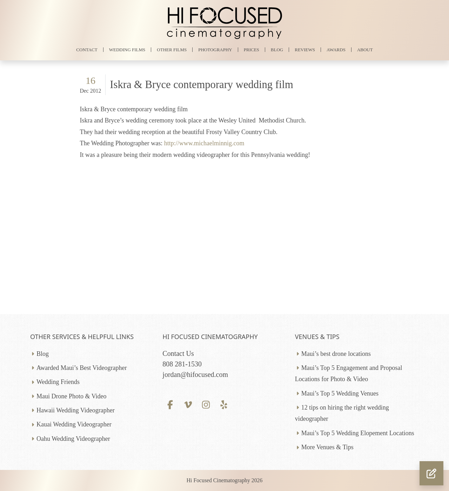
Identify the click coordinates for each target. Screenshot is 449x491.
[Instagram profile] (206, 404)
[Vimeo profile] (188, 404)
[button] (431, 473)
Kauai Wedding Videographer (74, 424)
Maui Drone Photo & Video (71, 396)
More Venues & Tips (327, 447)
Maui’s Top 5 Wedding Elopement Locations (357, 433)
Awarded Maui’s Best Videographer (81, 367)
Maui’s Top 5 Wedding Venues (339, 393)
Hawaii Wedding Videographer (75, 410)
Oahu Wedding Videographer (73, 438)
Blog (42, 353)
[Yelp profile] (224, 404)
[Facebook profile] (169, 404)
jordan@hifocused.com (195, 374)
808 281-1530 (182, 364)
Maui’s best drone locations (336, 353)
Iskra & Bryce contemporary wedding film (201, 85)
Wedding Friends (58, 381)
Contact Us (178, 353)
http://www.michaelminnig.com (204, 143)
